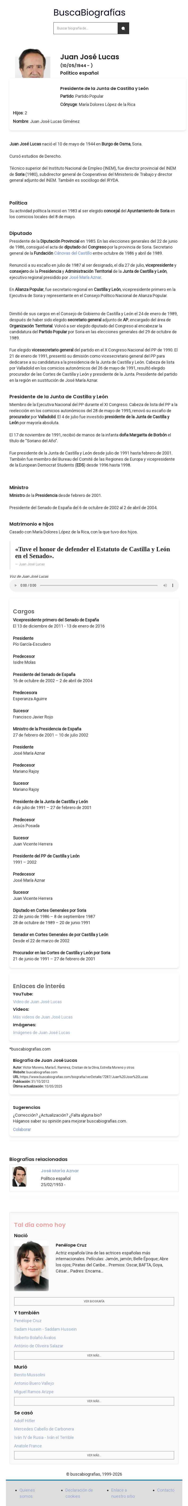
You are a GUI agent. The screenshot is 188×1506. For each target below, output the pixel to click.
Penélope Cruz (28, 1320)
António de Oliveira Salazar (38, 1345)
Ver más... (94, 1355)
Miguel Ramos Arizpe (34, 1391)
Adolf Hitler (24, 1420)
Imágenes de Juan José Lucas (41, 1032)
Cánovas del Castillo (73, 253)
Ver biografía (94, 1301)
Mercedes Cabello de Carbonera (44, 1428)
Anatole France (28, 1445)
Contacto (165, 1490)
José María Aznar (85, 277)
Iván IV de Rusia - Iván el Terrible (44, 1437)
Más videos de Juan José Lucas (43, 1017)
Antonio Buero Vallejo (34, 1383)
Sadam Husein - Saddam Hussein (45, 1329)
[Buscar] (123, 28)
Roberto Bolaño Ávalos (35, 1337)
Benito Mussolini (29, 1374)
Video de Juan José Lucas (37, 1001)
